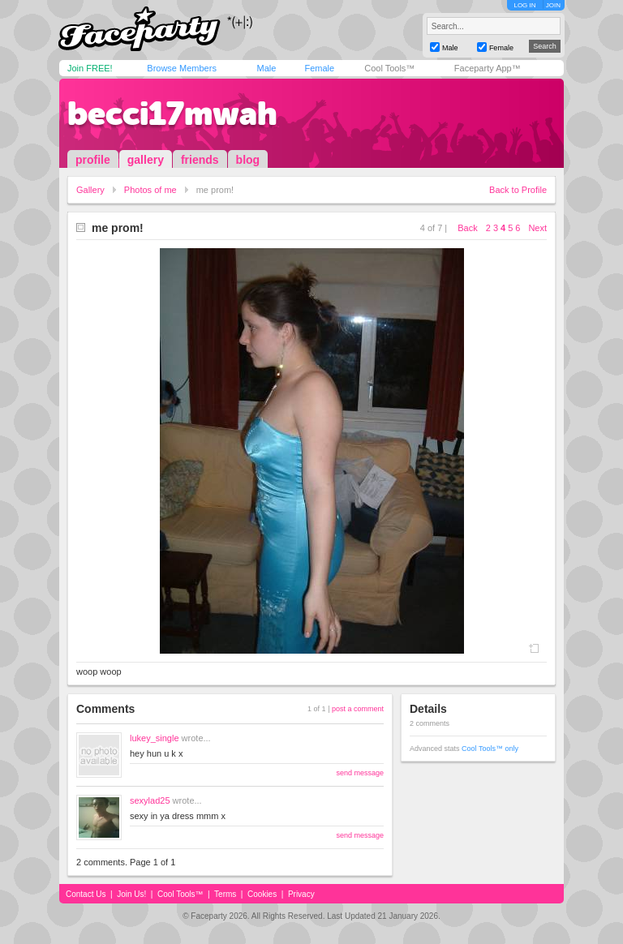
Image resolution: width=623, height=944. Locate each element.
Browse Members (182, 68)
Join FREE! (90, 68)
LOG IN (524, 5)
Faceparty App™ (487, 68)
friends (200, 159)
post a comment (358, 709)
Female (319, 68)
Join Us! (131, 894)
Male (266, 68)
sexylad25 (150, 800)
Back (467, 228)
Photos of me (150, 190)
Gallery (90, 190)
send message (360, 773)
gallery (145, 159)
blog (248, 159)
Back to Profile (518, 190)
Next (537, 228)
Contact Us (85, 894)
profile (92, 159)
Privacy (301, 894)
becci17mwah (172, 113)
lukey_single (154, 738)
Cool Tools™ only (490, 748)
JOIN (553, 5)
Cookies (262, 894)
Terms (225, 894)
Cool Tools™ (389, 68)
